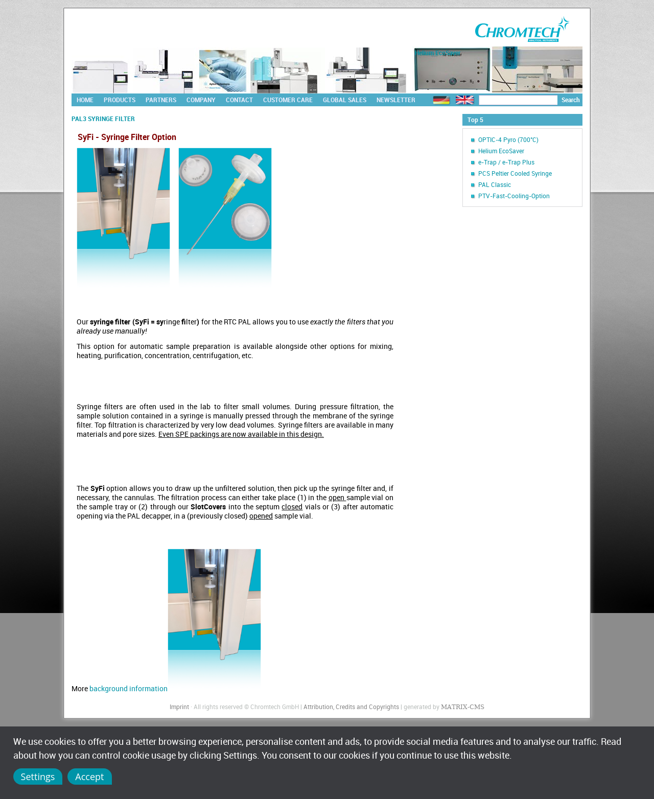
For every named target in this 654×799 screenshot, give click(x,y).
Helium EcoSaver (501, 151)
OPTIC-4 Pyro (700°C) (508, 139)
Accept (89, 776)
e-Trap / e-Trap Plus (506, 162)
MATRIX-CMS (462, 707)
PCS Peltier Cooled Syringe (515, 173)
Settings (38, 776)
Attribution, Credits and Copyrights (351, 706)
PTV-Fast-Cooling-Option (514, 196)
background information (175, 688)
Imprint (179, 706)
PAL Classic (494, 184)
